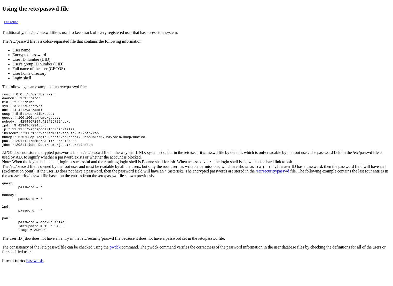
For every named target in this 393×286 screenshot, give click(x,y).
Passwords (35, 281)
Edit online (11, 22)
